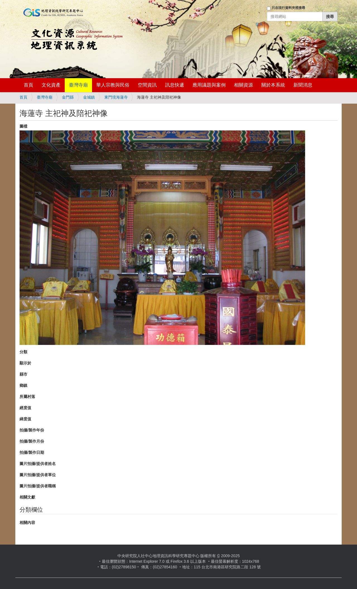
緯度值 (25, 419)
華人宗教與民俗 (112, 85)
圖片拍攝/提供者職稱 (38, 486)
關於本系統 (273, 85)
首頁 (28, 85)
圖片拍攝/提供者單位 (38, 475)
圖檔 (23, 126)
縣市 (23, 374)
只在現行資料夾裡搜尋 (288, 8)
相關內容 (27, 522)
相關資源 (243, 85)
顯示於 (25, 363)
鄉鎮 (23, 385)
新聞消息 (302, 85)
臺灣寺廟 (78, 85)
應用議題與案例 (209, 85)
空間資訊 (147, 85)
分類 (23, 352)
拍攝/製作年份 (32, 430)
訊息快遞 (174, 85)
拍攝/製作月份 (32, 441)
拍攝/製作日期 (32, 452)
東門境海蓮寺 (116, 97)
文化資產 (51, 85)
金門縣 (68, 97)
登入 (259, 24)
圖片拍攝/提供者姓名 (38, 463)
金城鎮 (89, 97)
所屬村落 (27, 396)
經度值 (25, 408)
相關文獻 (27, 497)
